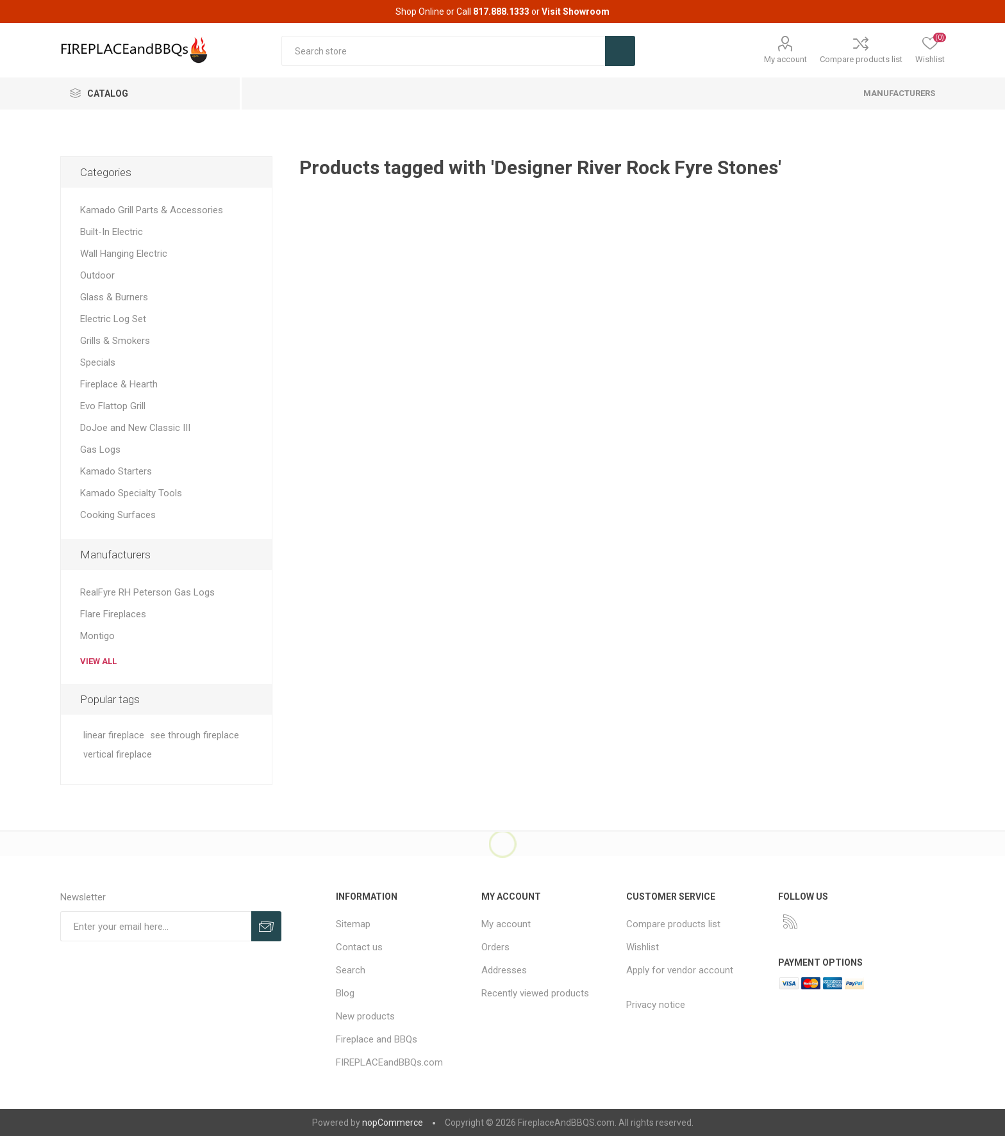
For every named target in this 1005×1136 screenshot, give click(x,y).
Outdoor (97, 275)
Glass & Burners (114, 297)
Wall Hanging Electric (123, 253)
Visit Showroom (576, 11)
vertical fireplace (117, 754)
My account (785, 59)
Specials (97, 362)
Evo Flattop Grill (112, 406)
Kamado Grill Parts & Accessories (151, 210)
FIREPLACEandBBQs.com (389, 1062)
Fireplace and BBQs (376, 1039)
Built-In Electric (111, 232)
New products (365, 1016)
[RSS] (790, 921)
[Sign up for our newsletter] (155, 926)
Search (350, 970)
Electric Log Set (113, 319)
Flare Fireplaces (113, 614)
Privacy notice (655, 1004)
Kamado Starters (116, 471)
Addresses (504, 970)
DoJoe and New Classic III (135, 428)
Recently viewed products (535, 993)
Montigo (97, 636)
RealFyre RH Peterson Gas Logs (147, 592)
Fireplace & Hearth (119, 384)
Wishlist (642, 947)
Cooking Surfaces (118, 515)
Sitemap (353, 924)
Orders (495, 947)
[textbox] (443, 51)
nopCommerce (392, 1122)
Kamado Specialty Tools (131, 493)
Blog (345, 993)
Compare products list (861, 59)
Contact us (359, 947)
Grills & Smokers (115, 340)
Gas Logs (100, 449)
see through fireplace (195, 735)
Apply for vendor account (679, 970)
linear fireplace (113, 735)
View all (98, 661)
